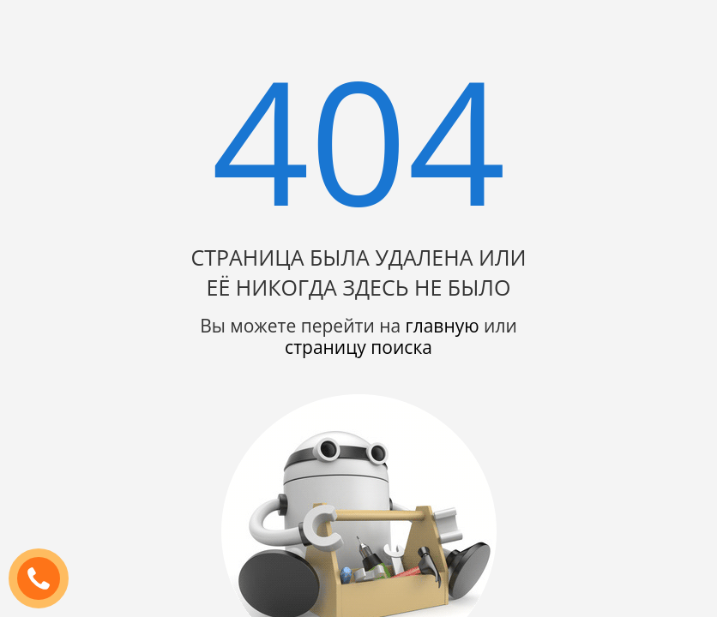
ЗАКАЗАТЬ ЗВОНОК (45, 579)
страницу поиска (358, 347)
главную (442, 326)
